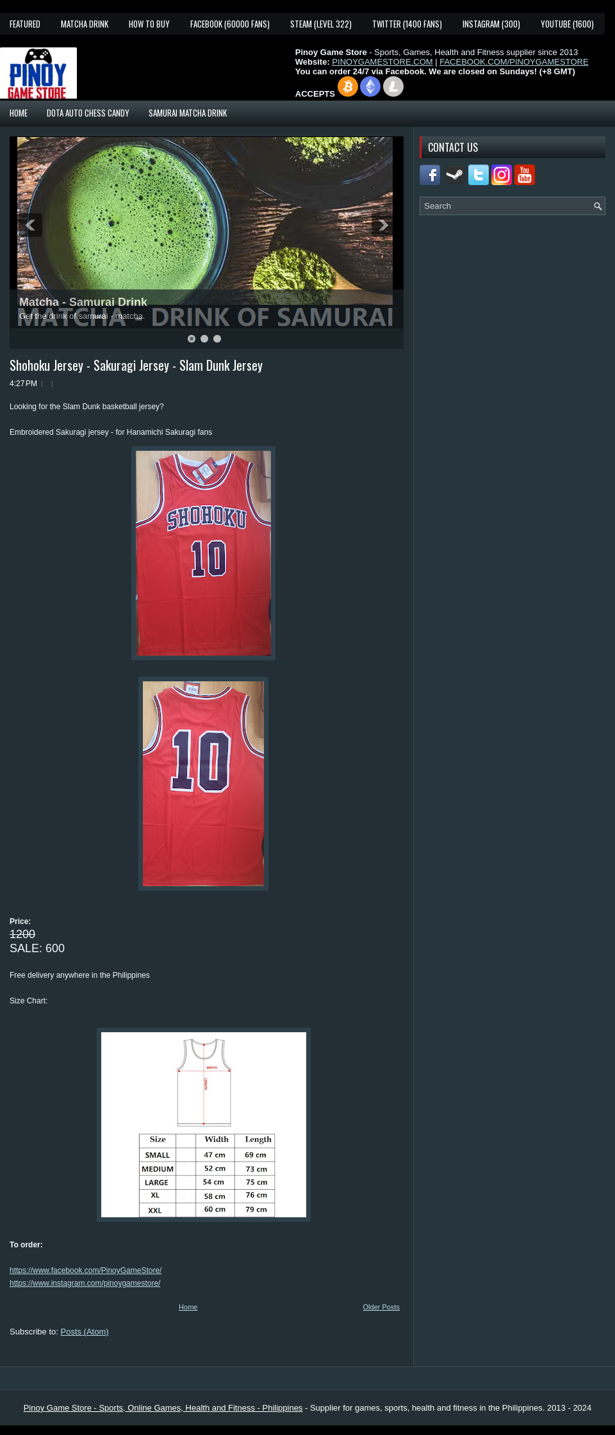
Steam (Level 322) (321, 23)
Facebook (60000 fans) (230, 23)
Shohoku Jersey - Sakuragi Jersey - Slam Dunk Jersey (136, 365)
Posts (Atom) (85, 1331)
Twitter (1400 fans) (407, 23)
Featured (25, 23)
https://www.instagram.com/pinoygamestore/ (85, 1283)
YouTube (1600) (567, 23)
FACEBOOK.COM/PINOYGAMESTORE (513, 62)
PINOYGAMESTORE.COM (382, 62)
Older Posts (381, 1307)
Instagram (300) (491, 23)
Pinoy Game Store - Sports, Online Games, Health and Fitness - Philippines (163, 1408)
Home (19, 112)
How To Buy (149, 23)
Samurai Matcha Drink (188, 112)
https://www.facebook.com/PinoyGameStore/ (85, 1270)
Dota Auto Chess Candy (88, 112)
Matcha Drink (84, 23)
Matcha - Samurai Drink (83, 302)
